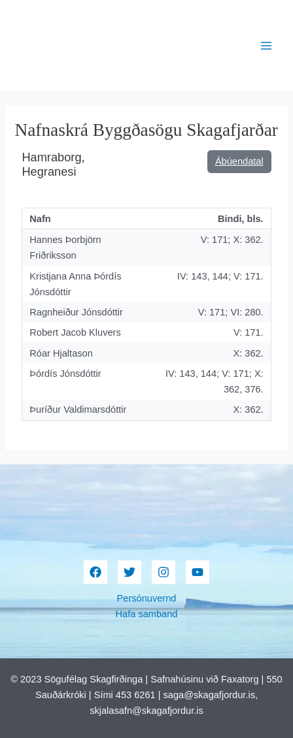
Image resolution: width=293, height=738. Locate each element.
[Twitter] (129, 572)
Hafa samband (147, 614)
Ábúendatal (239, 161)
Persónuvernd (147, 598)
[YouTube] (197, 572)
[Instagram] (163, 572)
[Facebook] (95, 572)
